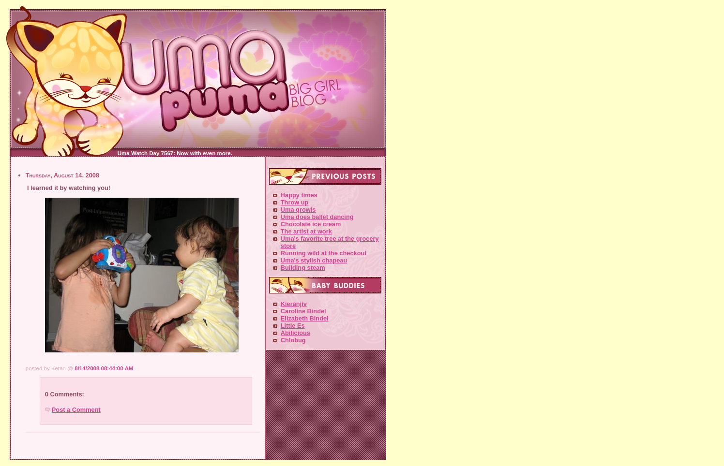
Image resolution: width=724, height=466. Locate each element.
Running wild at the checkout (324, 253)
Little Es (293, 325)
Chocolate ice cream (311, 224)
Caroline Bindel (303, 311)
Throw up (295, 202)
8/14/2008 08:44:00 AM (104, 368)
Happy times (299, 195)
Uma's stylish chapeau (314, 260)
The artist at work (306, 231)
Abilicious (295, 332)
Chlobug (293, 340)
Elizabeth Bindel (305, 318)
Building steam (303, 267)
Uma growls (298, 209)
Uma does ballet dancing (317, 216)
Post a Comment (76, 409)
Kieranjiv (294, 303)
